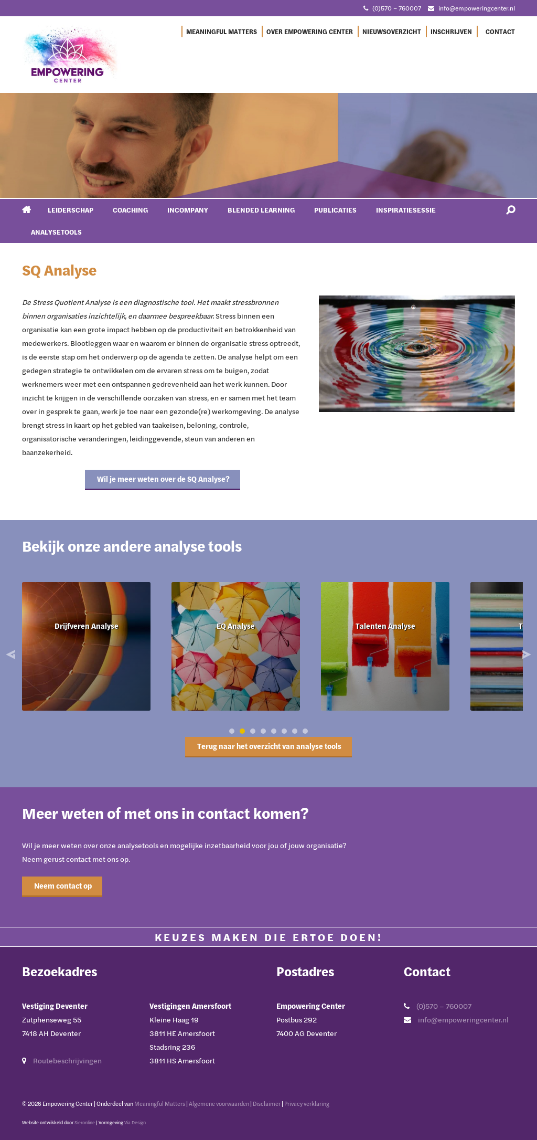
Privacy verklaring (306, 1103)
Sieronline (84, 1122)
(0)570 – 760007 (443, 1006)
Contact (500, 31)
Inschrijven (451, 31)
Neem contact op (62, 886)
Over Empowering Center (309, 31)
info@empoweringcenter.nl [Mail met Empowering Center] (476, 8)
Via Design (135, 1122)
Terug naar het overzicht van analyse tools (268, 746)
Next (525, 654)
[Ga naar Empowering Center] (71, 54)
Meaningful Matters (221, 31)
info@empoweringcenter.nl (463, 1020)
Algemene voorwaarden (219, 1103)
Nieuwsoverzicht (391, 31)
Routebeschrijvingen (67, 1060)
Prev (12, 654)
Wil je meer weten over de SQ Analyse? (162, 479)
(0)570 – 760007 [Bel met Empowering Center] (396, 8)
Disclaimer (267, 1103)
